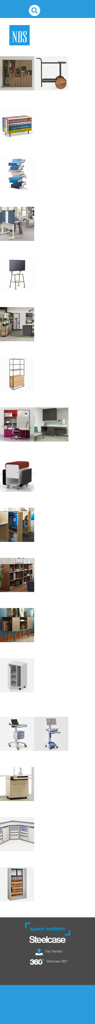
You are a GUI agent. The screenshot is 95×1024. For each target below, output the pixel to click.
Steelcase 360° (49, 961)
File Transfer (48, 951)
